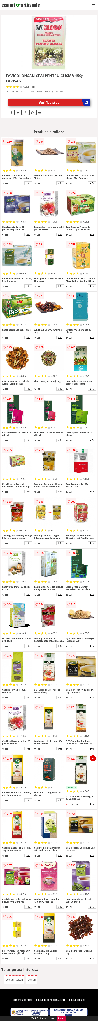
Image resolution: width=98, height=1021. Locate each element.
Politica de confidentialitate (50, 999)
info (28, 183)
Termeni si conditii (21, 999)
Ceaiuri (32, 979)
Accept (61, 1018)
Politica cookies (76, 999)
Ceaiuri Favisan (14, 979)
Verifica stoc (64, 102)
